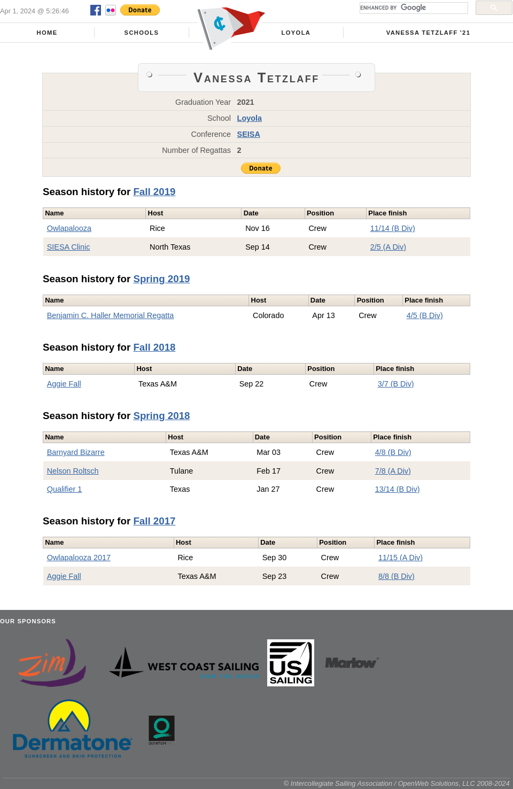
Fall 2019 (154, 191)
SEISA (248, 134)
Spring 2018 (161, 415)
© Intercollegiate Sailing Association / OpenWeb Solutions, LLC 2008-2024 (397, 783)
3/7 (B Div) (396, 384)
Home (47, 32)
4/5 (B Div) (425, 315)
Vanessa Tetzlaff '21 (428, 32)
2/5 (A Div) (388, 247)
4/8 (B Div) (393, 452)
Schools (142, 32)
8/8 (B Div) (396, 576)
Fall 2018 (154, 347)
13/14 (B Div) (397, 489)
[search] (412, 8)
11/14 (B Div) (392, 228)
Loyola (296, 32)
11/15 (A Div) (400, 557)
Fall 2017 (154, 521)
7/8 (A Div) (393, 471)
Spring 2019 (161, 278)
